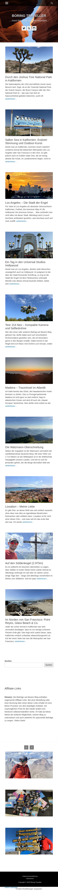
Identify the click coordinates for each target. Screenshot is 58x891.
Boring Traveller (29, 16)
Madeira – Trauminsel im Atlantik (25, 387)
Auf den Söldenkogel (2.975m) (24, 563)
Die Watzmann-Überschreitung (24, 447)
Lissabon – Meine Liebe (20, 506)
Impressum (30, 878)
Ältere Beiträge (10, 887)
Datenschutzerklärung (30, 876)
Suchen (8, 661)
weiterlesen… (11, 99)
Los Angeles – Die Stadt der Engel (26, 202)
